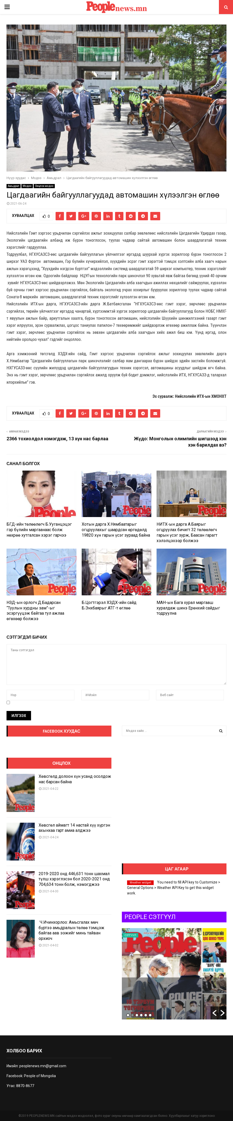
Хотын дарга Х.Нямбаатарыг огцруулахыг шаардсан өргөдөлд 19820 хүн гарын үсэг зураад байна (116, 530)
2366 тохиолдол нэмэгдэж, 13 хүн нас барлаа (57, 438)
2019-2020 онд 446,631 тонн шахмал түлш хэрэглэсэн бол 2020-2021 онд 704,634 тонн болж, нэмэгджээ (74, 879)
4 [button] (141, 1015)
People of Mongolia (40, 1076)
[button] (214, 1012)
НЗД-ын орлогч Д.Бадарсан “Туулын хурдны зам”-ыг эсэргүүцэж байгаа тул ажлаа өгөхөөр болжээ (35, 610)
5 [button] (145, 1015)
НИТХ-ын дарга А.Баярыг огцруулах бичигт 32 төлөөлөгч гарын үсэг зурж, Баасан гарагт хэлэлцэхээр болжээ (187, 532)
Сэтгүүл (130, 935)
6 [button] (150, 1015)
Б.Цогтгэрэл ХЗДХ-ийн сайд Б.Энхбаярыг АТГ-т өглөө (109, 605)
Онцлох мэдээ (44, 186)
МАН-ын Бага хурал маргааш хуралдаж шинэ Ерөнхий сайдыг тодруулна (188, 608)
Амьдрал (13, 186)
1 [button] (128, 1015)
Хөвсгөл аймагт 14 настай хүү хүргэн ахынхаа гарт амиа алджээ (74, 828)
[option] (174, 973)
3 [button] (137, 1015)
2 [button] (132, 1015)
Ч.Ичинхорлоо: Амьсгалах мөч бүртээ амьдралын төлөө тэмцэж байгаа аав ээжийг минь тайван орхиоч (71, 930)
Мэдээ (27, 186)
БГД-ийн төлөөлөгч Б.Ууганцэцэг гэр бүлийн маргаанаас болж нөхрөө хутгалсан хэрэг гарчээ (39, 530)
